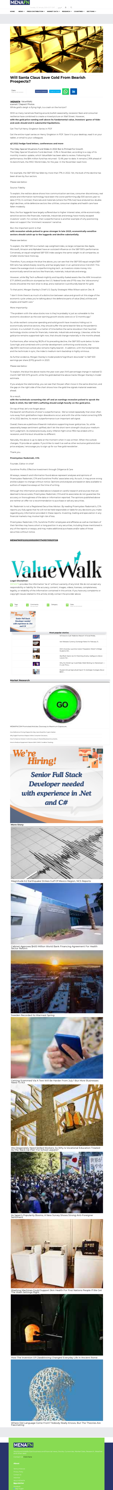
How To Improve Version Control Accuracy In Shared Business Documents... (34, 739)
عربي (60, 7)
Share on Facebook (41, 91)
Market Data (52, 11)
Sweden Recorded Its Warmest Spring (32, 1013)
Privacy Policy (18, 1466)
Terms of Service (19, 1463)
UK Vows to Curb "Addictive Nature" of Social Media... (78, 636)
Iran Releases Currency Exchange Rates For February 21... (79, 642)
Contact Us (17, 1469)
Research (66, 11)
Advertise (17, 1472)
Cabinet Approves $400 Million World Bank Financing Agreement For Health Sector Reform (54, 946)
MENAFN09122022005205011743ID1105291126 (34, 540)
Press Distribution (35, 11)
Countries (78, 11)
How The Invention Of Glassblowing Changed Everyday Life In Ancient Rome (54, 1352)
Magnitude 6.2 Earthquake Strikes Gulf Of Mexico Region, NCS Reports (50, 880)
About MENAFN (19, 1475)
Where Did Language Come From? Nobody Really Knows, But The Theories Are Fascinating (55, 1418)
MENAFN (15, 101)
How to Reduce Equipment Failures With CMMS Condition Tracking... (32, 742)
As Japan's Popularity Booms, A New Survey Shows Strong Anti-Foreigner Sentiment (52, 1212)
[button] (65, 7)
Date (13, 90)
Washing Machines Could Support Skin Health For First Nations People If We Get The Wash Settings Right (56, 1287)
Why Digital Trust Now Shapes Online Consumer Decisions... (29, 735)
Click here (27, 1451)
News (20, 11)
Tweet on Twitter (55, 91)
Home (12, 11)
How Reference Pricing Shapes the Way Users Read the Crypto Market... (33, 732)
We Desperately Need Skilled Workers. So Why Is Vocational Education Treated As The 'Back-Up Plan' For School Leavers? (55, 1146)
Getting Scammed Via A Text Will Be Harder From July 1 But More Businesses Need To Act (54, 1079)
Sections (91, 11)
